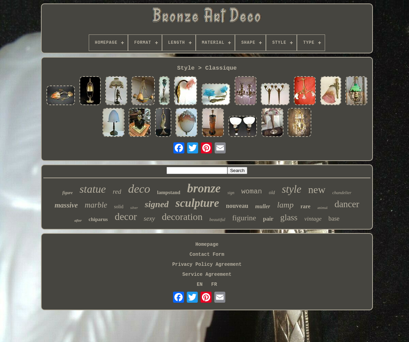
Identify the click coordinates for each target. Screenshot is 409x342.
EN (200, 284)
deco (139, 188)
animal (322, 207)
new (316, 189)
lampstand (169, 192)
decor (126, 216)
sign (230, 192)
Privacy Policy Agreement (207, 264)
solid (118, 206)
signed (157, 204)
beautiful (217, 219)
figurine (244, 217)
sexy (149, 218)
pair (268, 218)
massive (66, 205)
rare (305, 206)
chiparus (98, 219)
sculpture (197, 203)
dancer (346, 204)
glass (289, 217)
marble (96, 205)
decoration (182, 216)
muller (262, 206)
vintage (313, 218)
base (334, 218)
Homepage (206, 244)
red (117, 191)
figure (67, 192)
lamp (285, 204)
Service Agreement (207, 274)
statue (92, 189)
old (272, 192)
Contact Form (207, 254)
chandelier (342, 192)
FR (214, 284)
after (78, 220)
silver (134, 208)
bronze (203, 188)
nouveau (237, 205)
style (291, 189)
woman (251, 191)
